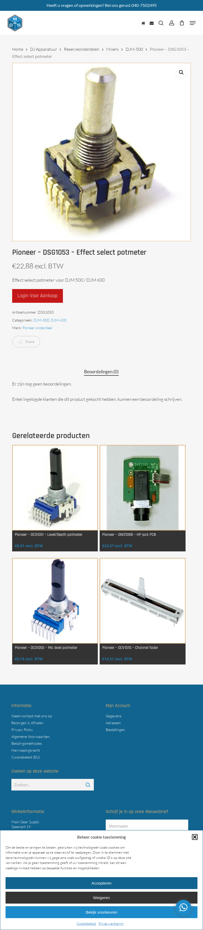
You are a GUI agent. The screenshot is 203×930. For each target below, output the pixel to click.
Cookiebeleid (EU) (25, 757)
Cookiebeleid (86, 923)
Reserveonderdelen (81, 49)
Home (17, 49)
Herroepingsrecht (25, 750)
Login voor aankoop (37, 296)
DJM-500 (134, 49)
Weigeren (101, 897)
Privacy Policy (22, 729)
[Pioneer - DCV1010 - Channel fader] (142, 601)
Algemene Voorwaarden (30, 736)
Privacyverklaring (111, 923)
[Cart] (182, 23)
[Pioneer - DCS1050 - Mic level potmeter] (55, 601)
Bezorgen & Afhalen (27, 722)
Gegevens (113, 716)
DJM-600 (58, 320)
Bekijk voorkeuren (101, 912)
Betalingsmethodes (26, 743)
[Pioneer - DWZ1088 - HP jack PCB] (142, 488)
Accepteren (101, 883)
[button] (194, 837)
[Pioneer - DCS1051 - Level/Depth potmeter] (55, 488)
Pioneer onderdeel (37, 328)
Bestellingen (115, 729)
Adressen (113, 722)
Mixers (112, 49)
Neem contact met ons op (31, 716)
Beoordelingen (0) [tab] (101, 371)
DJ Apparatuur (43, 49)
